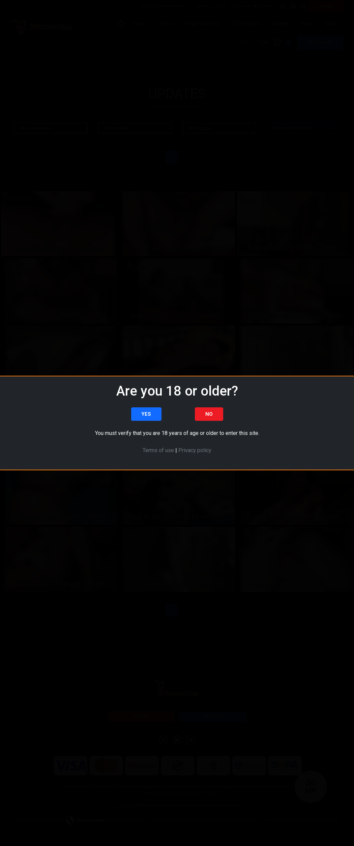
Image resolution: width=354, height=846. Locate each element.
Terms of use (158, 450)
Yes (146, 414)
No (209, 414)
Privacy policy (194, 450)
